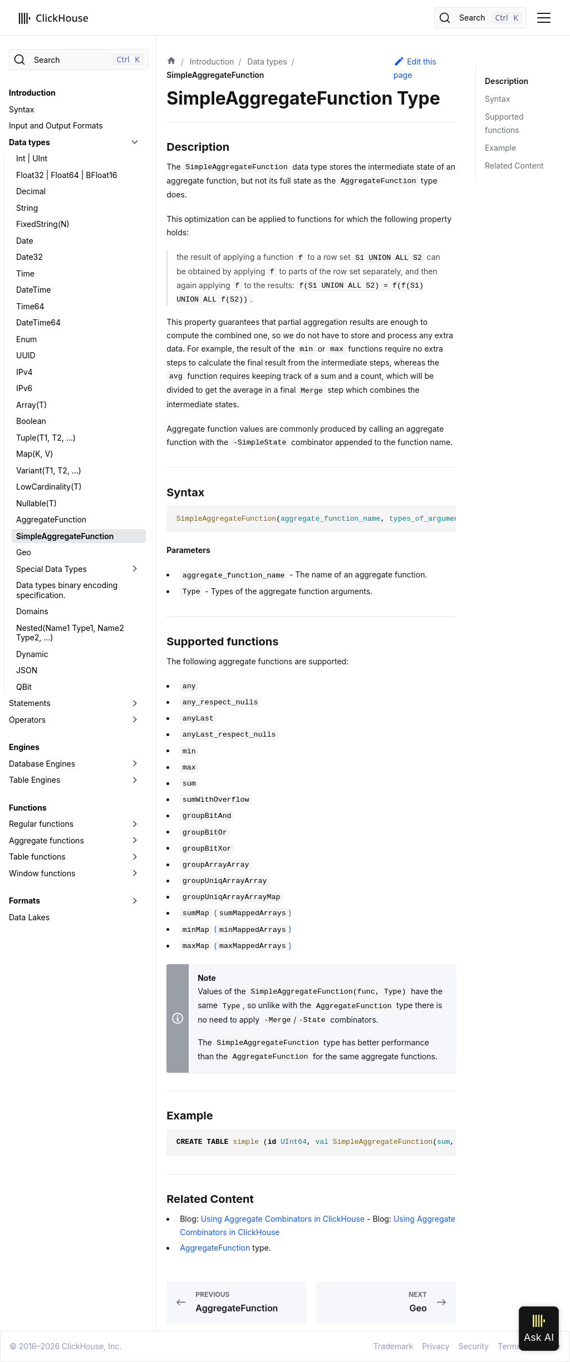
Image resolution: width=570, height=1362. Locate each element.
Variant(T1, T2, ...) (48, 470)
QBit (24, 687)
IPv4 (24, 372)
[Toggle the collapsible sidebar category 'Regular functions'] (135, 824)
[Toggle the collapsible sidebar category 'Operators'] (135, 720)
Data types (29, 142)
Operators (27, 719)
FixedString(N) (43, 224)
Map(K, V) (34, 453)
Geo (23, 552)
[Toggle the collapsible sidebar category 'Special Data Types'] (135, 569)
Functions (27, 807)
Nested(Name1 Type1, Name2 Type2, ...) (70, 633)
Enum (26, 339)
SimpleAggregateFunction (65, 536)
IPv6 (24, 388)
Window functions (42, 873)
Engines (24, 747)
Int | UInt (31, 158)
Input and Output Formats (56, 125)
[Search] (480, 17)
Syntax (21, 109)
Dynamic (32, 654)
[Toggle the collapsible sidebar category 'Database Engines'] (135, 764)
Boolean (31, 421)
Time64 (30, 306)
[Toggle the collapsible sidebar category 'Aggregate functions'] (135, 840)
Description (506, 81)
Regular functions (41, 823)
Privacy (435, 1346)
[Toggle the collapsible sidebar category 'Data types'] (135, 142)
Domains (32, 611)
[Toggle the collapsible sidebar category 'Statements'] (135, 703)
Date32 (29, 256)
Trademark (393, 1346)
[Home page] (171, 61)
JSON (26, 670)
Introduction (32, 92)
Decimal (31, 191)
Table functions (37, 856)
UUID (26, 355)
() (235, 912)
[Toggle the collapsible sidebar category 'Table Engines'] (135, 780)
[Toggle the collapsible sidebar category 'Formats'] (135, 901)
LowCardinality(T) (49, 486)
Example (500, 147)
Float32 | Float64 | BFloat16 (66, 175)
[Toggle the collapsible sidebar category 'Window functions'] (135, 873)
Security (473, 1346)
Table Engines (34, 779)
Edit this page (415, 68)
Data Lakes (29, 917)
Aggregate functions (46, 840)
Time (25, 273)
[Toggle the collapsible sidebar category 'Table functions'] (135, 857)
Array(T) (31, 404)
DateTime (33, 289)
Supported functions (504, 123)
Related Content (514, 165)
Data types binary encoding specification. (66, 590)
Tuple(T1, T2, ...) (46, 437)
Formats (24, 900)
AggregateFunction (51, 519)
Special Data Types (51, 569)
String (27, 208)
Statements (30, 703)
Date (24, 240)
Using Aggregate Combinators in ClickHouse (283, 1218)
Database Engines (42, 763)
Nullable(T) (36, 503)
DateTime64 (38, 322)
